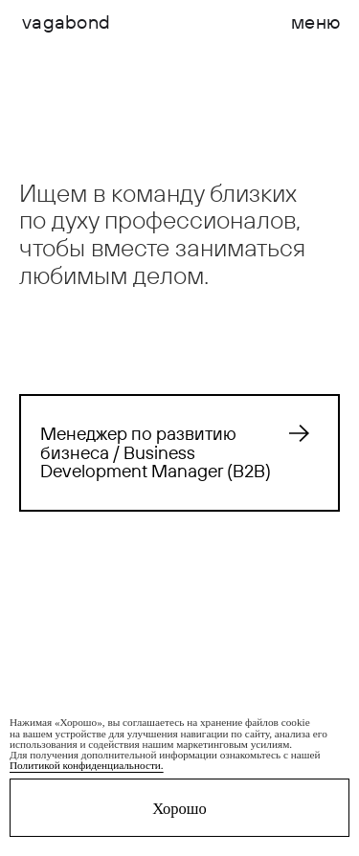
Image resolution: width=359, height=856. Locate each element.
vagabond (66, 21)
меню (315, 21)
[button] (315, 22)
